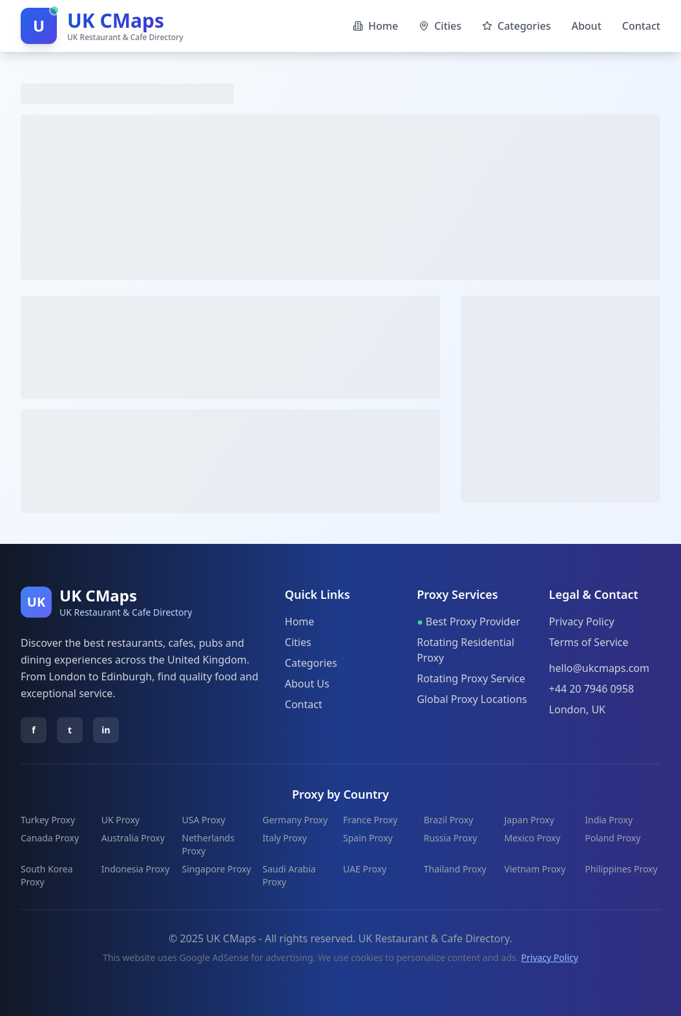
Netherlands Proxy (208, 844)
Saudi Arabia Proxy (288, 875)
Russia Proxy (450, 838)
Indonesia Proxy (135, 869)
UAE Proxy (364, 869)
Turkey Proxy (48, 820)
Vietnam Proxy (535, 869)
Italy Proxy (284, 838)
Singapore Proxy (216, 869)
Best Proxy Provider (468, 621)
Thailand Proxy (455, 869)
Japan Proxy (529, 820)
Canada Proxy (50, 838)
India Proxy (609, 820)
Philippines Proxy (621, 869)
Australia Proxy (133, 838)
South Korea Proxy (47, 875)
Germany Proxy (295, 820)
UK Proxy (120, 820)
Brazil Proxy (449, 820)
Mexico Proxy (533, 838)
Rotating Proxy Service (471, 678)
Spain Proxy (368, 838)
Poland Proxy (612, 838)
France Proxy (370, 820)
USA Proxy (203, 820)
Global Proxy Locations (472, 699)
